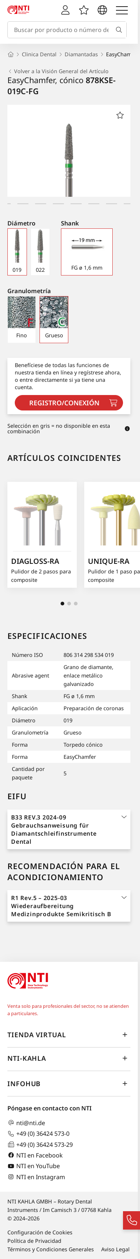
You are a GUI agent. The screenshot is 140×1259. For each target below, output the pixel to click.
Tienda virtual (68, 1035)
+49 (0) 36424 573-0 (38, 1133)
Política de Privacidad (34, 1240)
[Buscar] (120, 30)
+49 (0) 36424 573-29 (40, 1144)
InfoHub (68, 1083)
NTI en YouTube (33, 1166)
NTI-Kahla (68, 1058)
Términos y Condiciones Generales (50, 1249)
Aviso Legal (115, 1249)
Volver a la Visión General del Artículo (58, 71)
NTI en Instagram (36, 1176)
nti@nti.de (26, 1122)
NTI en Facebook (35, 1155)
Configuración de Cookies (39, 1232)
